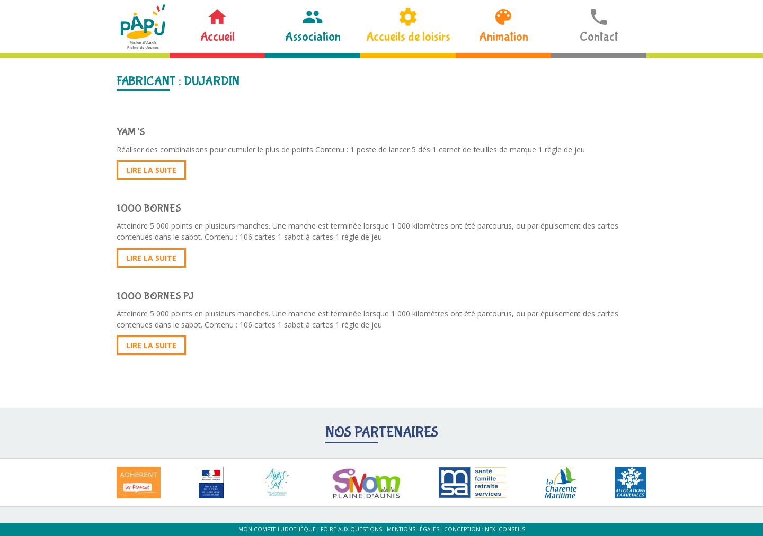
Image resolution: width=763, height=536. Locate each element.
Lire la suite (151, 170)
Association (313, 37)
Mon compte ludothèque (277, 529)
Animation (503, 37)
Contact (599, 37)
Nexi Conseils (505, 529)
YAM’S (131, 132)
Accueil (217, 37)
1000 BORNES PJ (155, 296)
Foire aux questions (351, 529)
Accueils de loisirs (408, 37)
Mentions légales (413, 529)
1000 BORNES (149, 208)
